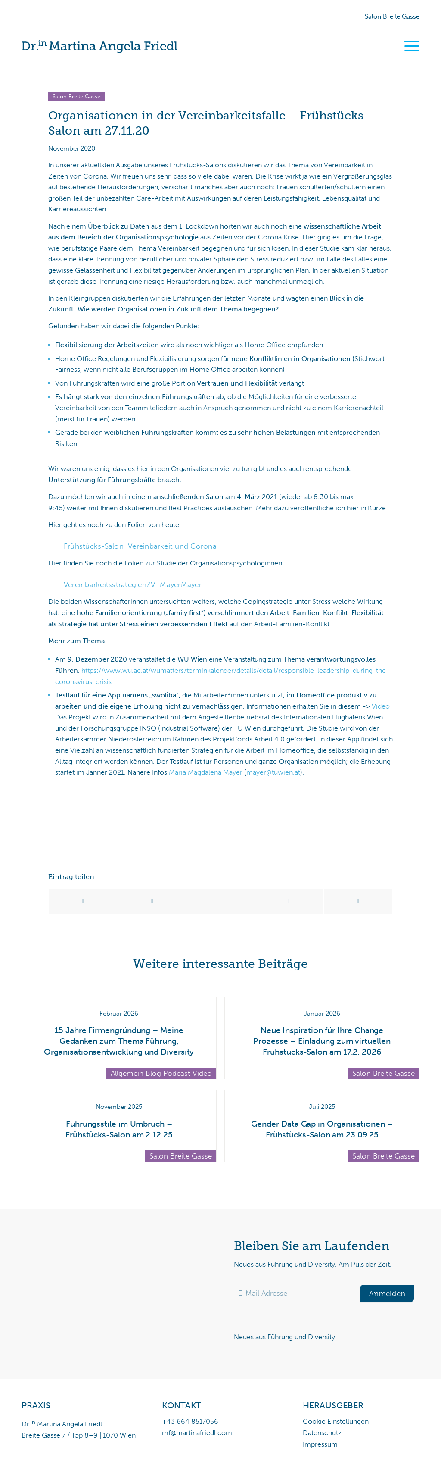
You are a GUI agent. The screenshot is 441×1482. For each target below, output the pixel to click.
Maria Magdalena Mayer (205, 772)
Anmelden (387, 1293)
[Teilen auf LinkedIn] (289, 901)
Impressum (320, 1444)
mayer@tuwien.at (273, 772)
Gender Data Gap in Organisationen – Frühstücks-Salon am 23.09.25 (321, 1129)
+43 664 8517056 (190, 1421)
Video (381, 706)
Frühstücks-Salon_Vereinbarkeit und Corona (140, 546)
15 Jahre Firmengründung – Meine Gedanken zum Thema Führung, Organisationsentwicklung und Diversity (119, 1040)
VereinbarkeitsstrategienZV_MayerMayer (133, 584)
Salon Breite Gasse (392, 16)
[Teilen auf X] (152, 901)
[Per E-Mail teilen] (358, 901)
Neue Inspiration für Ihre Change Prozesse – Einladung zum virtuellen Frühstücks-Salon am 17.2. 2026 (321, 1040)
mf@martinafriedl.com (197, 1433)
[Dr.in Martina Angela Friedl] (99, 46)
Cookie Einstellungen (336, 1421)
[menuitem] (409, 46)
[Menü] (411, 46)
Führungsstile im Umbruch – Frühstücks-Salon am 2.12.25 (119, 1129)
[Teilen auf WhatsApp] (220, 901)
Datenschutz (322, 1433)
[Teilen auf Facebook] (83, 901)
